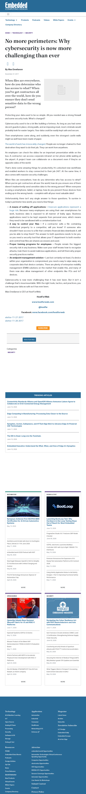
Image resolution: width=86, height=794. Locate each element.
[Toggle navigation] (8, 14)
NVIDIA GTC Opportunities (40, 770)
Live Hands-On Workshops (41, 780)
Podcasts (36, 20)
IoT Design (61, 729)
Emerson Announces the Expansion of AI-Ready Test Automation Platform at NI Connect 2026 (63, 561)
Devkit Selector (10, 775)
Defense (36, 732)
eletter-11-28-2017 (14, 321)
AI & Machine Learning (12, 715)
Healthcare (35, 725)
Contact (35, 788)
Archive (60, 718)
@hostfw (43, 307)
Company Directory (13, 25)
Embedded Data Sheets (13, 754)
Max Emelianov (15, 69)
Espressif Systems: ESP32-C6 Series (19, 633)
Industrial (35, 718)
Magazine (62, 711)
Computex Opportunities (40, 760)
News (7, 768)
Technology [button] (11, 20)
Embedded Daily (63, 732)
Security (29, 33)
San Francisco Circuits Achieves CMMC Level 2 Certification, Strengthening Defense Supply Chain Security (62, 635)
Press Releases (10, 771)
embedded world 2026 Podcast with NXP (21, 552)
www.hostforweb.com (43, 302)
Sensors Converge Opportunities (43, 773)
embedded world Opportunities (42, 751)
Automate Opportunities (40, 777)
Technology (17, 33)
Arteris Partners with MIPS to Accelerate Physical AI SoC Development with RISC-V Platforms (21, 657)
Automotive (35, 715)
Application (37, 711)
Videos (47, 20)
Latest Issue (62, 715)
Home (7, 33)
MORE (23, 587)
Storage (8, 738)
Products (25, 20)
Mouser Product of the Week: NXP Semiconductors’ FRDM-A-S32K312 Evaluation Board (23, 644)
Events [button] (72, 20)
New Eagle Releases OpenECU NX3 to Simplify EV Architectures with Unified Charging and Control (23, 563)
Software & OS (10, 735)
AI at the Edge (62, 739)
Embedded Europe (64, 736)
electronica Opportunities (40, 763)
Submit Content (39, 784)
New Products (10, 778)
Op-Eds (7, 764)
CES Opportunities (38, 767)
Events (7, 788)
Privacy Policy (38, 792)
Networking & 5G (37, 728)
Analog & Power (10, 725)
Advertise (36, 747)
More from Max (29, 339)
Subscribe (43, 328)
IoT (6, 718)
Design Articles (10, 761)
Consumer (35, 722)
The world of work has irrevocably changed (25, 144)
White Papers (58, 20)
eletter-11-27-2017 (14, 317)
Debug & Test (9, 742)
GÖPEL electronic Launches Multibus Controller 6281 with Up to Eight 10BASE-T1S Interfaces (62, 547)
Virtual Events (10, 781)
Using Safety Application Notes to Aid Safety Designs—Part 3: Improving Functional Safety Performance (62, 575)
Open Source (9, 722)
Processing (9, 728)
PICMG (7, 751)
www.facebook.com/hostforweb (48, 312)
